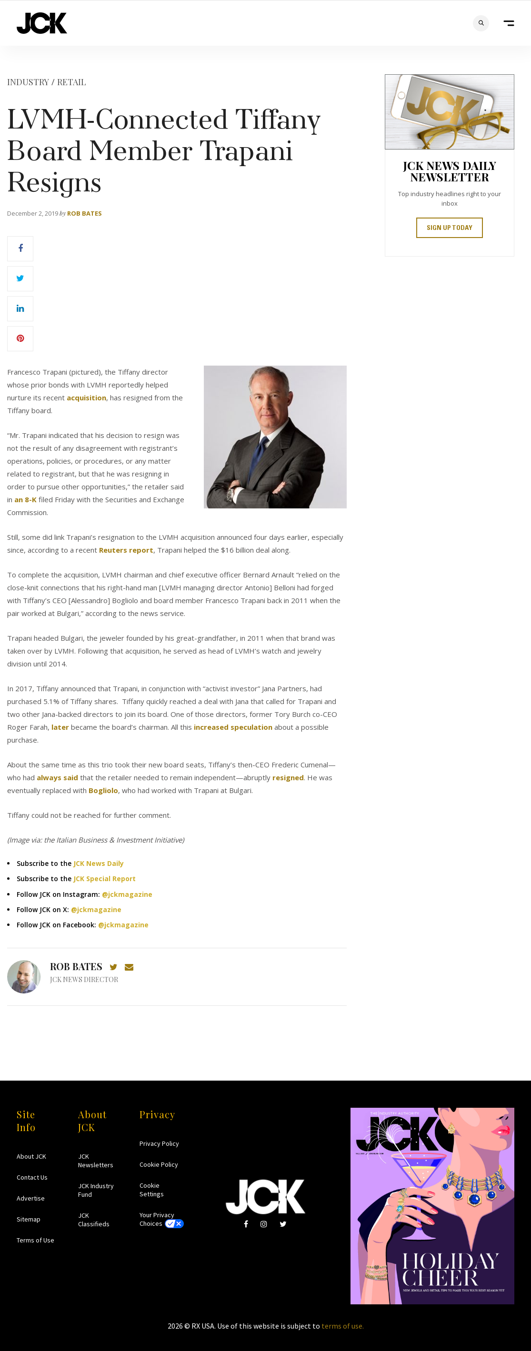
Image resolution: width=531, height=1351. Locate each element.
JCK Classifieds (94, 1219)
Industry (28, 82)
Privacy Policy (159, 1143)
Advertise (31, 1198)
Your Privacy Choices (157, 1219)
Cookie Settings (152, 1189)
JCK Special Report (104, 878)
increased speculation (233, 727)
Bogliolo (103, 790)
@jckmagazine (127, 894)
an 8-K (25, 499)
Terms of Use (35, 1240)
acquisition (86, 397)
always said (56, 777)
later (60, 727)
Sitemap (28, 1219)
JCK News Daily (98, 863)
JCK (42, 23)
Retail (71, 82)
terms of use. (342, 1326)
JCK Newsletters (95, 1160)
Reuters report (126, 550)
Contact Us (32, 1177)
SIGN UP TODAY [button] (449, 228)
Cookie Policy (159, 1164)
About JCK (31, 1156)
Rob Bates (84, 213)
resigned (288, 777)
